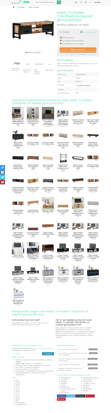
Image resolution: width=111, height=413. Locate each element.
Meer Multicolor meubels (37, 72)
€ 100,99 (78, 232)
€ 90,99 (48, 277)
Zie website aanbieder (83, 85)
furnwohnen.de (20, 403)
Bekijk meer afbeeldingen (33, 52)
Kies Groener (19, 367)
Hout (27, 64)
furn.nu (18, 388)
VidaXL (86, 24)
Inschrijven (48, 354)
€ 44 (18, 119)
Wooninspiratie (87, 389)
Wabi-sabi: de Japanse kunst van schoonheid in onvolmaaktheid (78, 360)
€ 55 (78, 209)
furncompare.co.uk (21, 404)
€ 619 (63, 142)
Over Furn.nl (64, 380)
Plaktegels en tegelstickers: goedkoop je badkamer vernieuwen (78, 369)
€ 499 (93, 209)
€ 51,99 (18, 142)
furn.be (18, 382)
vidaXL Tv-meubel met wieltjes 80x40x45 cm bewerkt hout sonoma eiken (74, 329)
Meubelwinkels (65, 387)
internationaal (33, 369)
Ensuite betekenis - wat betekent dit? (78, 364)
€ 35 (33, 119)
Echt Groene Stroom (22, 365)
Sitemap (63, 385)
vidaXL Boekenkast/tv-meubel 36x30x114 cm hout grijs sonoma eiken (74, 331)
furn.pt (18, 397)
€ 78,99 (18, 277)
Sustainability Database (23, 373)
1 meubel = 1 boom (89, 383)
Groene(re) (26, 2)
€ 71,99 (18, 232)
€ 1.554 (18, 187)
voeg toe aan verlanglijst (78, 54)
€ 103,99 (63, 119)
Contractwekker (20, 371)
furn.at (17, 386)
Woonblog (64, 381)
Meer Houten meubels (27, 71)
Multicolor (39, 64)
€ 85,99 (78, 277)
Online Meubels (65, 378)
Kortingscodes (87, 381)
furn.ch (18, 393)
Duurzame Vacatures (22, 369)
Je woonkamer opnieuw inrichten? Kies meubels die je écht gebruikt (78, 354)
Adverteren (86, 387)
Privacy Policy (64, 393)
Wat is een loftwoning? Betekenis (78, 349)
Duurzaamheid (87, 380)
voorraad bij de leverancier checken (29, 325)
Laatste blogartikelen (65, 346)
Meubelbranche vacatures (91, 378)
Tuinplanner (86, 385)
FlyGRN (18, 364)
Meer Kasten (49, 70)
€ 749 (63, 164)
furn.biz (18, 399)
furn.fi (17, 401)
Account (88, 2)
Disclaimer (64, 383)
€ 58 (78, 255)
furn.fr (17, 380)
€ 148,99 (48, 119)
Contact (85, 391)
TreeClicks (19, 360)
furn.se (18, 391)
